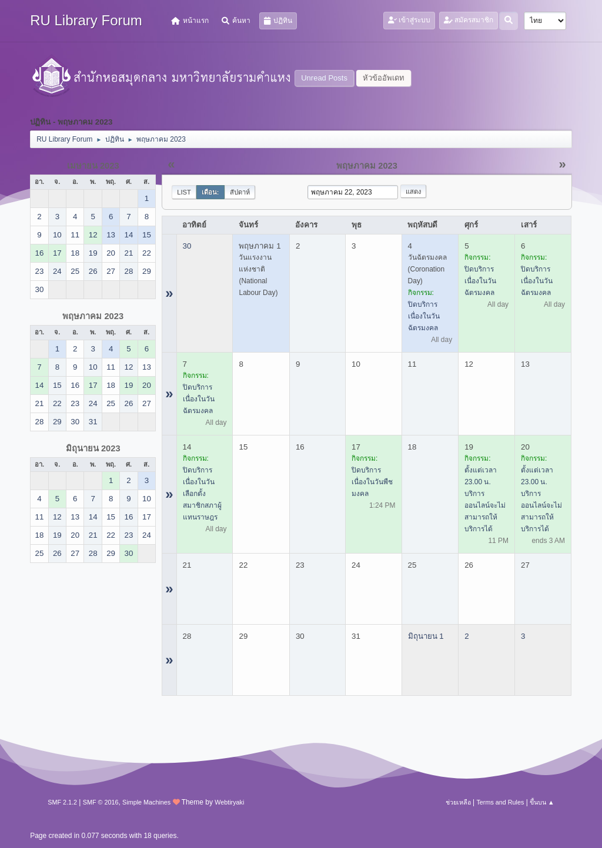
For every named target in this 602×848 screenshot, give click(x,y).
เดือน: (210, 192)
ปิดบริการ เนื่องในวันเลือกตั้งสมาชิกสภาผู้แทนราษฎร (202, 493)
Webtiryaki (229, 802)
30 (187, 246)
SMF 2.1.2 (62, 802)
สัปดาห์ (240, 192)
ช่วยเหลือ (458, 802)
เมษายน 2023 (93, 165)
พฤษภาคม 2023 (92, 316)
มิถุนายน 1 (426, 636)
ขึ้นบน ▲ (542, 802)
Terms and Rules (500, 802)
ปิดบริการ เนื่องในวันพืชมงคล (372, 482)
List (184, 192)
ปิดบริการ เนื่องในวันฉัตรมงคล (424, 316)
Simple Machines (146, 802)
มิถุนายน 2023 (93, 448)
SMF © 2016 (101, 802)
